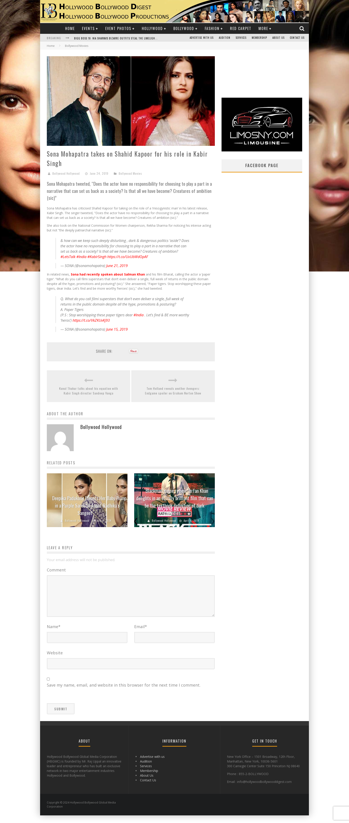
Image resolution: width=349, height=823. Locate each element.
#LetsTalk (67, 256)
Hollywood (152, 28)
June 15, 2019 (117, 329)
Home (70, 28)
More (263, 28)
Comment (56, 570)
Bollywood (183, 28)
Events (88, 28)
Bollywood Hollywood (66, 173)
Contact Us (297, 38)
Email (140, 634)
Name (53, 634)
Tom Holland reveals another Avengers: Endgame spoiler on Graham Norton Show (173, 390)
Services (241, 38)
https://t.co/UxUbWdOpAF (127, 256)
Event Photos (118, 28)
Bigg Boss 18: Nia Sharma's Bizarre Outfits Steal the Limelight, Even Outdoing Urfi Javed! (133, 38)
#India (81, 256)
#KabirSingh (96, 256)
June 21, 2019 (117, 265)
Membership (259, 38)
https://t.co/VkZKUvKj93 (91, 320)
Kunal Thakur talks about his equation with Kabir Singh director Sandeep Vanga (88, 390)
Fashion (212, 28)
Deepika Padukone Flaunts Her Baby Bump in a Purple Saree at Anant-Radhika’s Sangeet (89, 505)
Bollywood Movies (130, 173)
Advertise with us (201, 38)
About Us (278, 38)
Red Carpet (240, 28)
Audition (224, 38)
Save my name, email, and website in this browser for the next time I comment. (123, 692)
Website (55, 660)
